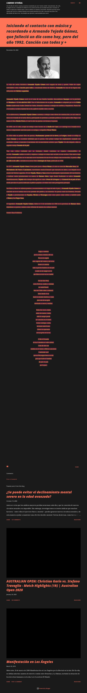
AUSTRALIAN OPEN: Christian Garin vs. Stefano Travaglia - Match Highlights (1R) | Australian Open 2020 (43, 585)
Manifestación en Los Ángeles (29, 661)
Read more (77, 519)
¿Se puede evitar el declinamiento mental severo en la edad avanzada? (39, 494)
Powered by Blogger (43, 688)
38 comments (16, 600)
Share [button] (77, 467)
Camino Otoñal (14, 3)
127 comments (16, 519)
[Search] (73, 3)
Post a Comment (11, 479)
